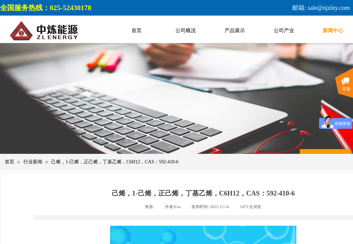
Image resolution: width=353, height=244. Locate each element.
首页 (9, 161)
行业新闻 (32, 161)
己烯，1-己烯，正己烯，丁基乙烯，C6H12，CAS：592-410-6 (115, 161)
